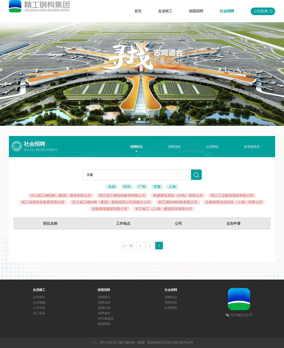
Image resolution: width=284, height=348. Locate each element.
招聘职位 (136, 146)
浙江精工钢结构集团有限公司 (122, 195)
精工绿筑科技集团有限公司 (43, 202)
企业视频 (39, 302)
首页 (138, 11)
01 (139, 119)
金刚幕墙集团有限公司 (109, 209)
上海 (172, 186)
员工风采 (39, 313)
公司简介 (39, 297)
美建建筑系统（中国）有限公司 (178, 195)
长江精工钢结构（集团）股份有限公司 (61, 195)
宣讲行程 (104, 308)
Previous (6, 130)
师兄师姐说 (106, 318)
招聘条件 (104, 313)
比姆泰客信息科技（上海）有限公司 (233, 202)
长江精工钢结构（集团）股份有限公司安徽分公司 (111, 202)
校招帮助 (104, 324)
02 (144, 119)
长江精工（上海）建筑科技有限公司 (163, 209)
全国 (111, 186)
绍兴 (126, 186)
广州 (142, 186)
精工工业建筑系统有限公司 (232, 195)
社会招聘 (227, 11)
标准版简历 (252, 146)
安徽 (157, 186)
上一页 (127, 246)
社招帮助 (212, 146)
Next (277, 130)
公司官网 (263, 11)
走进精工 (165, 11)
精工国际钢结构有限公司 (177, 202)
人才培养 (39, 308)
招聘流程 (174, 146)
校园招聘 (196, 11)
